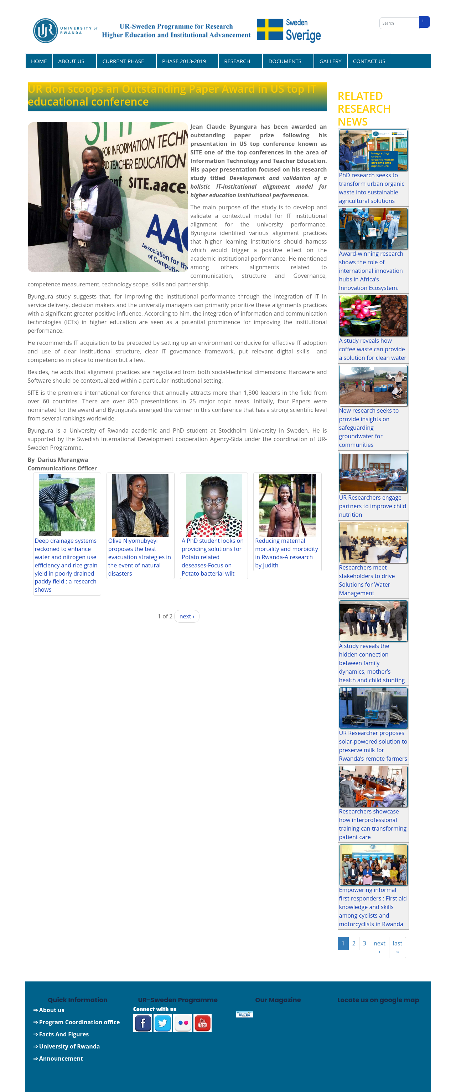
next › (187, 616)
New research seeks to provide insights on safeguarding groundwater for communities (369, 428)
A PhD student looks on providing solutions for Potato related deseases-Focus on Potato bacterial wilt (213, 557)
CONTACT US (369, 61)
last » (397, 947)
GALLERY (331, 61)
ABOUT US (72, 61)
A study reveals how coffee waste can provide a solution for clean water (372, 349)
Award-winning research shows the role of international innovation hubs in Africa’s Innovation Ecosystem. (371, 271)
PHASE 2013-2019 (185, 61)
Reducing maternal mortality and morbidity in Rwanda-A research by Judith (286, 553)
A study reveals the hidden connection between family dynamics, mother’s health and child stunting (372, 663)
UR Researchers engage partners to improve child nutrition (372, 506)
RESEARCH (238, 61)
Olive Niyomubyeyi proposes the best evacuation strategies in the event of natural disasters (139, 557)
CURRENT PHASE (124, 61)
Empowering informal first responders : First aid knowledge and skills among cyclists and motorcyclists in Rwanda (373, 907)
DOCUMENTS (285, 61)
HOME (39, 61)
